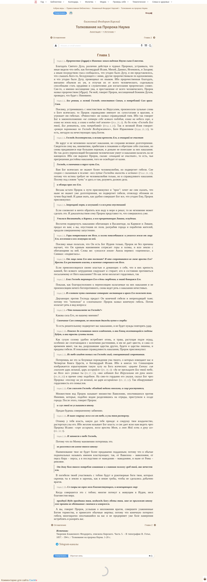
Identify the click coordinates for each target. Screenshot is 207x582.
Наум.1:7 (61, 279)
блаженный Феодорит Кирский (102, 21)
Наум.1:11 (61, 354)
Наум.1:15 (61, 487)
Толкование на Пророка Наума (103, 26)
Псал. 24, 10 (146, 173)
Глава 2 (148, 37)
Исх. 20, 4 (117, 122)
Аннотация (96, 32)
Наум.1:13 (61, 416)
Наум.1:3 (61, 138)
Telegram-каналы (68, 544)
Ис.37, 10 (90, 373)
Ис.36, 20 (59, 376)
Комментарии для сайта (19, 580)
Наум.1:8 (61, 293)
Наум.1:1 (61, 61)
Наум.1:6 (61, 259)
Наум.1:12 (61, 388)
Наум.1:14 (61, 436)
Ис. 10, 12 (125, 380)
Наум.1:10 (61, 331)
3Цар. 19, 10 (142, 129)
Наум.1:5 (61, 236)
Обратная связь (76, 556)
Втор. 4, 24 (109, 126)
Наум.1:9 (61, 310)
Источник (110, 32)
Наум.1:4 (61, 205)
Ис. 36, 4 (106, 370)
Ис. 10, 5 (59, 431)
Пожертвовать (60, 13)
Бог (56, 119)
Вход (148, 13)
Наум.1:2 (61, 101)
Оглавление (59, 37)
